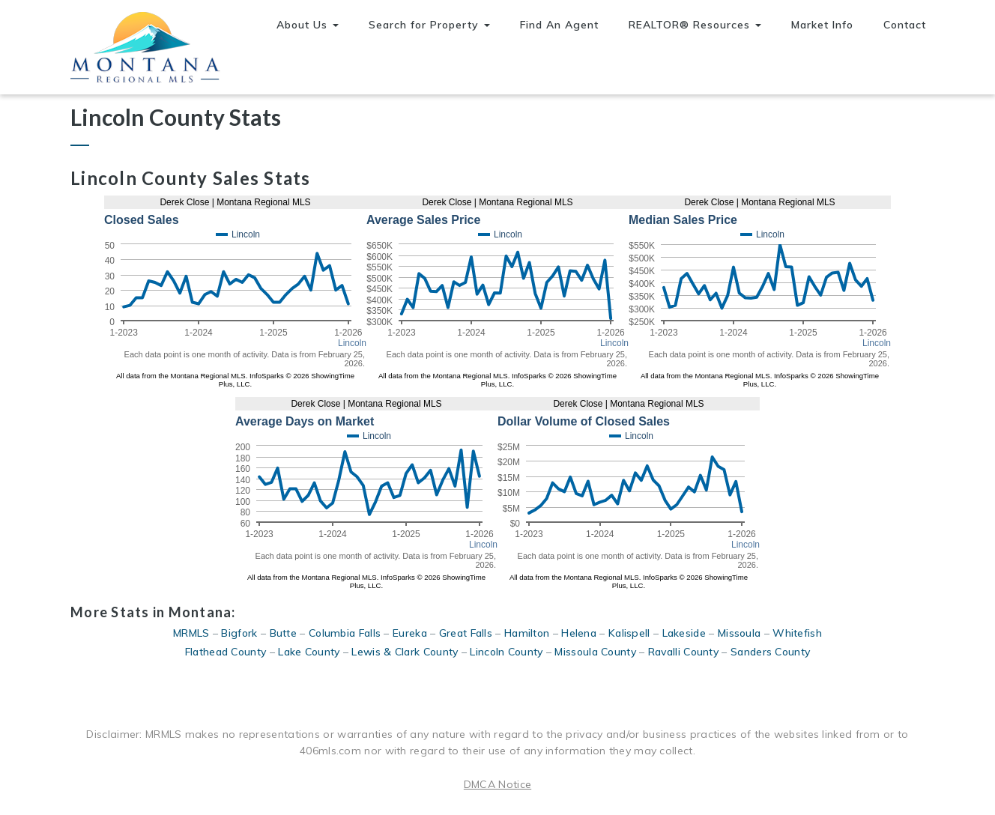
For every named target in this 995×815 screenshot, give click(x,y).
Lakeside (684, 633)
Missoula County (595, 651)
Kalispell (629, 633)
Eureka (410, 633)
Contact (904, 24)
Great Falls (465, 633)
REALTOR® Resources (695, 24)
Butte (283, 633)
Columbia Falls (345, 633)
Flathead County (226, 651)
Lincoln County (506, 651)
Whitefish (797, 633)
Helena (578, 633)
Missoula (739, 633)
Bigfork (239, 633)
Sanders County (770, 651)
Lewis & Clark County (404, 651)
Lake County (308, 651)
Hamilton (526, 633)
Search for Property (429, 24)
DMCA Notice (497, 784)
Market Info (822, 24)
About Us (307, 24)
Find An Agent (559, 24)
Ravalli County (683, 651)
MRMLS (191, 633)
